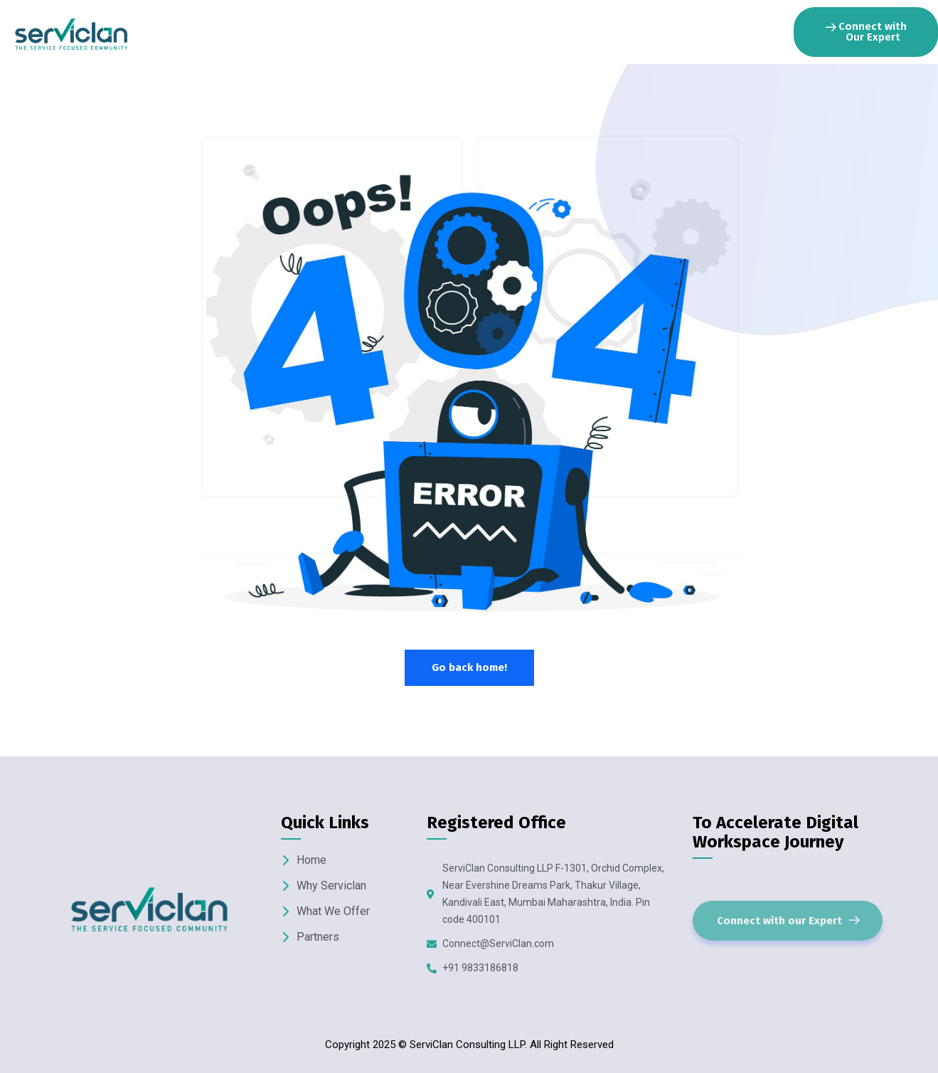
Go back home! (469, 667)
